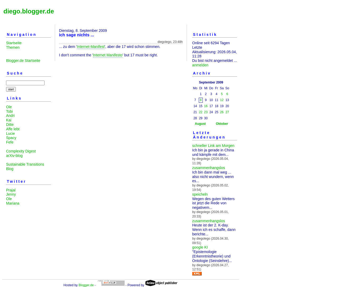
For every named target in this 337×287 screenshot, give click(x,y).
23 (205, 112)
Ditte (10, 124)
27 (227, 112)
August (200, 124)
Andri (10, 115)
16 (205, 106)
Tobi (9, 111)
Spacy (11, 138)
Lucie (10, 133)
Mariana (12, 203)
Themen (12, 47)
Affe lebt (12, 129)
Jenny (11, 194)
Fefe (9, 142)
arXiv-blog (14, 156)
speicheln (200, 194)
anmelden (200, 65)
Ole (9, 107)
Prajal (11, 190)
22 (200, 112)
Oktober (222, 124)
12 (222, 100)
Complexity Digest (21, 151)
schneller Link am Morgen (213, 146)
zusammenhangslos (208, 168)
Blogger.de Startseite (23, 60)
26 (222, 112)
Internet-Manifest (91, 46)
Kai (8, 120)
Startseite (14, 43)
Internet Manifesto (107, 55)
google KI (200, 247)
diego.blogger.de (28, 11)
